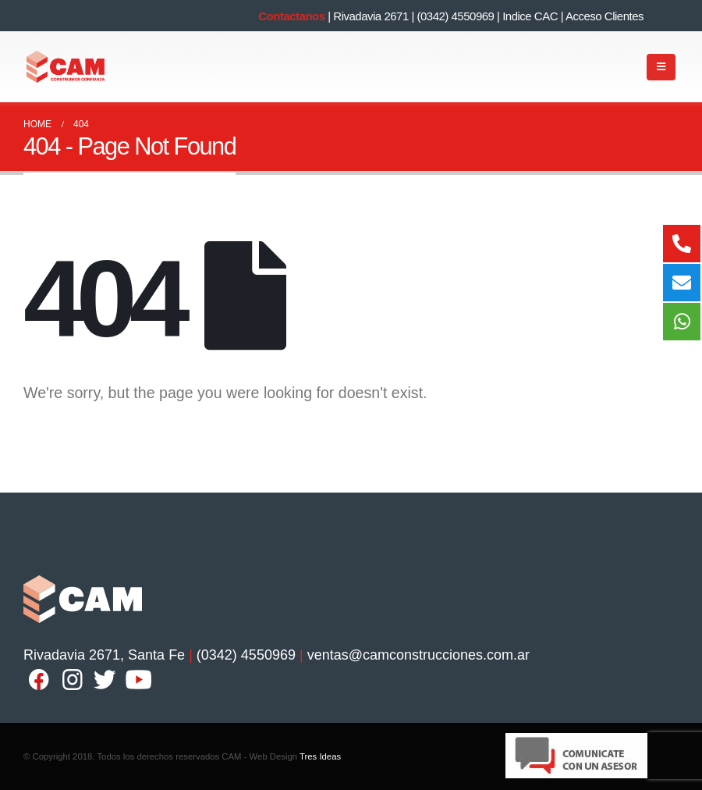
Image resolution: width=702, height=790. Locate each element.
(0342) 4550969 (455, 16)
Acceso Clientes (605, 16)
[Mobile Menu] (661, 67)
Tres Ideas (320, 756)
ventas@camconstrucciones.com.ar (418, 655)
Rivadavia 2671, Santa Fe (104, 655)
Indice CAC (530, 16)
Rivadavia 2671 (370, 16)
